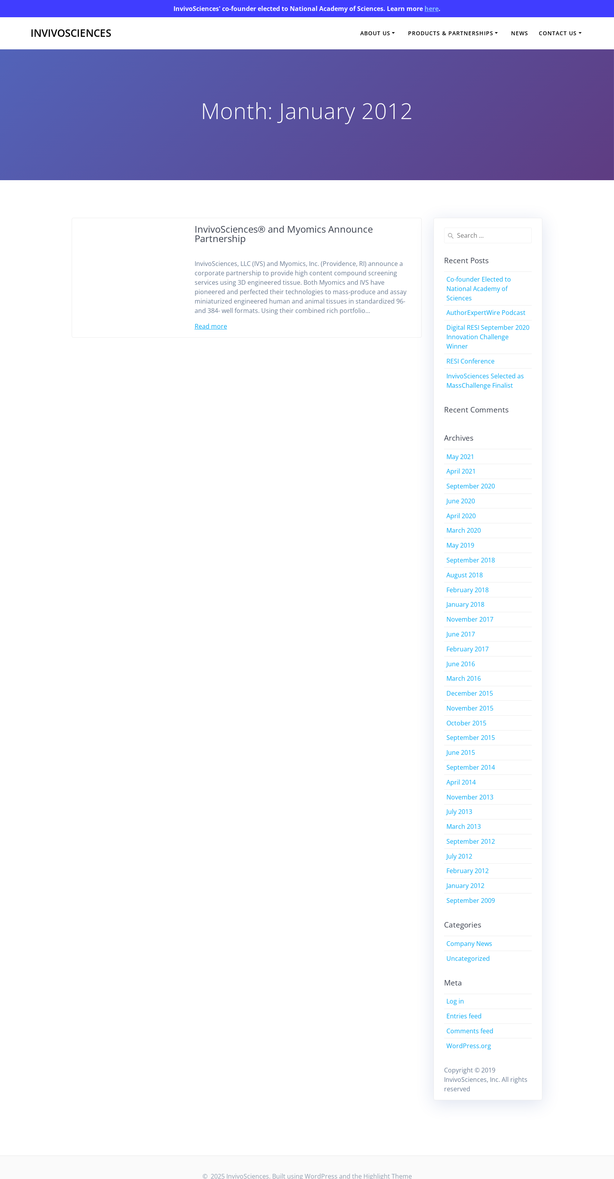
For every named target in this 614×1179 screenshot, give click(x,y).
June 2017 (460, 634)
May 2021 (460, 456)
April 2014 (461, 782)
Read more (211, 326)
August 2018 (464, 575)
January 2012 (465, 885)
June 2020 (460, 501)
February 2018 (467, 590)
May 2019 (460, 545)
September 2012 (470, 841)
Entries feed (464, 1016)
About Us (375, 33)
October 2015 (466, 723)
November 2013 (469, 797)
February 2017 (467, 649)
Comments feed (469, 1031)
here (431, 8)
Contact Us (558, 33)
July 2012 (459, 856)
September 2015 (470, 737)
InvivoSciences (71, 33)
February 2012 (467, 870)
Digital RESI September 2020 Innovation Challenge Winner (487, 337)
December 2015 (469, 693)
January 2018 (465, 604)
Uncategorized (468, 958)
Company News (469, 943)
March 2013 (463, 826)
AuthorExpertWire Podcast (486, 312)
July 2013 (459, 811)
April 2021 (461, 471)
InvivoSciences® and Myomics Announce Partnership (284, 233)
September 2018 (470, 560)
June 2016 (460, 664)
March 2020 (463, 530)
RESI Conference (470, 361)
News (519, 33)
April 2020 (461, 516)
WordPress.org (468, 1046)
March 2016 (463, 678)
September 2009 (470, 900)
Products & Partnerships (450, 33)
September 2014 (470, 767)
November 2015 (469, 708)
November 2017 (469, 619)
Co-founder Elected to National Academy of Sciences (478, 288)
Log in (455, 1001)
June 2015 (460, 752)
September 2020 (470, 486)
